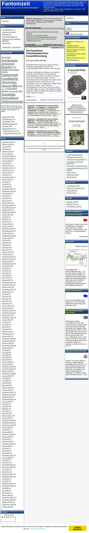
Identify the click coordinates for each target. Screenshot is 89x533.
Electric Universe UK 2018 (76, 58)
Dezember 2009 (7, 338)
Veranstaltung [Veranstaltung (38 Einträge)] (10, 97)
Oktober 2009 (7, 343)
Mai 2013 (5, 245)
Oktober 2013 (7, 233)
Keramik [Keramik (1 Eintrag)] (3, 89)
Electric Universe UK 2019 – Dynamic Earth (76, 50)
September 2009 (8, 345)
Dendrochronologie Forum (76, 188)
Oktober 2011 (7, 287)
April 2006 (5, 430)
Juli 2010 (5, 322)
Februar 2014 (6, 224)
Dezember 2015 (7, 189)
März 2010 (5, 331)
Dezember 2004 (7, 444)
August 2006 (6, 427)
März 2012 (5, 278)
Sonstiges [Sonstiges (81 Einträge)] (8, 94)
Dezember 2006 (7, 420)
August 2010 (6, 320)
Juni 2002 (5, 469)
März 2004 (5, 453)
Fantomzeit (16, 4)
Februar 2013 (6, 252)
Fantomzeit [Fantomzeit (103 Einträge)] (9, 75)
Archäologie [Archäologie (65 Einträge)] (9, 60)
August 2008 (6, 376)
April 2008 (5, 383)
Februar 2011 (6, 306)
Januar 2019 (6, 154)
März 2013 (5, 250)
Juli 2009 (5, 350)
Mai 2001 (5, 481)
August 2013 (6, 238)
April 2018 (5, 163)
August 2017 (6, 172)
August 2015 (6, 193)
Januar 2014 (6, 226)
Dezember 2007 (7, 392)
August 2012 (6, 266)
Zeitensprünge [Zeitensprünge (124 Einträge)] (12, 101)
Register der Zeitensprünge (76, 108)
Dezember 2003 (7, 455)
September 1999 (8, 504)
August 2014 (6, 214)
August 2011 (6, 292)
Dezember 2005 (7, 434)
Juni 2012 (5, 271)
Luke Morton (18, 108)
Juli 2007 (5, 404)
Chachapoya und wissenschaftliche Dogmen (41, 37)
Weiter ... (55, 115)
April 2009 (5, 357)
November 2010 (7, 313)
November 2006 (7, 423)
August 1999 (6, 507)
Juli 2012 (5, 268)
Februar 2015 (6, 203)
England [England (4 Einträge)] (4, 72)
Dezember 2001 (7, 474)
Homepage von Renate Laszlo (77, 166)
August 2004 (6, 446)
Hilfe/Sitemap (40, 22)
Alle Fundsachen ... (73, 60)
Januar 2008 (6, 390)
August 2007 (6, 402)
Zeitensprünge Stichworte (76, 110)
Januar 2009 (6, 364)
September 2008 (8, 373)
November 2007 (7, 395)
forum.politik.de (72, 190)
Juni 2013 (5, 243)
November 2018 (7, 158)
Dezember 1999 (7, 497)
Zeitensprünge (43, 46)
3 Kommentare (31, 100)
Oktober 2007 (7, 397)
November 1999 (7, 500)
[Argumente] (83, 236)
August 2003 (6, 458)
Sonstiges (5, 126)
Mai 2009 (5, 355)
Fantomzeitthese (49, 20)
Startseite (5, 21)
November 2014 (7, 207)
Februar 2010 (6, 334)
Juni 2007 (5, 406)
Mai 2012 (5, 273)
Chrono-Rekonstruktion (75, 155)
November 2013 (7, 231)
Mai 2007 (5, 409)
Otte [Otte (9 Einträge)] (20, 91)
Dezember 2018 (7, 156)
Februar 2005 (6, 441)
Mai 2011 (5, 299)
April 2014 (5, 221)
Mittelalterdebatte (8, 124)
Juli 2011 (5, 294)
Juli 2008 (5, 378)
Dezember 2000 (7, 483)
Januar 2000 (6, 495)
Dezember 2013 (7, 228)
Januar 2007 (6, 418)
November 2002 (7, 467)
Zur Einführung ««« (8, 30)
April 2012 (5, 275)
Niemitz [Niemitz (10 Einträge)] (4, 91)
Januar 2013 (6, 254)
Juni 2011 (5, 296)
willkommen (37, 18)
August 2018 (6, 161)
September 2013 (8, 236)
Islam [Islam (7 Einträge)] (20, 86)
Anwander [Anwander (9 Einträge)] (6, 57)
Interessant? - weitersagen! (11, 47)
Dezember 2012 (7, 257)
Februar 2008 (6, 387)
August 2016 (6, 179)
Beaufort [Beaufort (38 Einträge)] (6, 67)
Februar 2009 (6, 362)
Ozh (44, 149)
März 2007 (5, 413)
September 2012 (8, 264)
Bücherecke (6, 43)
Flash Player (11, 109)
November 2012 (7, 259)
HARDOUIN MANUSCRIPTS (77, 159)
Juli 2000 (5, 488)
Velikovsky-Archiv (73, 175)
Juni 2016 (5, 184)
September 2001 (8, 476)
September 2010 (8, 317)
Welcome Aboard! (74, 34)
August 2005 (6, 437)
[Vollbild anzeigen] (81, 246)
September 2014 (8, 212)
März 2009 (5, 359)
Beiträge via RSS (72, 202)
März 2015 (5, 200)
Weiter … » (30, 96)
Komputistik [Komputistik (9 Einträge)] (11, 89)
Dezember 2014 (7, 205)
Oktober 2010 (7, 315)
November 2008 (7, 369)
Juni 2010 (5, 324)
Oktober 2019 (7, 144)
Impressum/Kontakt (9, 32)
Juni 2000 (5, 490)
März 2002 (5, 472)
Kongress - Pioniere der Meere (37, 35)
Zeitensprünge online (33, 40)
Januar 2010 (6, 336)
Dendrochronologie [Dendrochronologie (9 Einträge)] (10, 70)
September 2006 (8, 425)
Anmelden (70, 18)
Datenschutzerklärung (9, 37)
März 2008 (5, 385)
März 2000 (5, 493)
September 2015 (8, 191)
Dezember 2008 (7, 366)
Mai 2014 (5, 219)
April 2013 (5, 247)
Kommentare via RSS (74, 206)
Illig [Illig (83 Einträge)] (14, 85)
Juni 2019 (5, 147)
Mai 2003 (5, 460)
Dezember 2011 (7, 282)
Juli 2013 (5, 240)
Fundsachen (6, 122)
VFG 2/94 (38, 67)
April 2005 (5, 439)
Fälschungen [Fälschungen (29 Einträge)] (9, 82)
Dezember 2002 (7, 465)
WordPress (43, 148)
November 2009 (7, 341)
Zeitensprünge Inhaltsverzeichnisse (77, 106)
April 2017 (5, 175)
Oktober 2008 (7, 371)
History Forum (71, 193)
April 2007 (5, 411)
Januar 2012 (6, 280)
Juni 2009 (5, 352)
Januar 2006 (6, 432)
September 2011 (8, 289)
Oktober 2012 (7, 261)
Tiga (51, 148)
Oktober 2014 (7, 210)
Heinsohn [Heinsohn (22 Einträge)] (6, 85)
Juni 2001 (5, 479)
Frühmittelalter (33, 46)
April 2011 (5, 301)
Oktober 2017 (7, 170)
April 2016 (5, 186)
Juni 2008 (5, 380)
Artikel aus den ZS (9, 131)
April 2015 (5, 198)
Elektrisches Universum (75, 157)
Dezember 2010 (7, 310)
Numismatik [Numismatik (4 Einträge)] (13, 91)
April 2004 (5, 451)
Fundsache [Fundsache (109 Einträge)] (9, 79)
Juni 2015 (5, 196)
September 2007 (8, 399)
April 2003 (5, 462)
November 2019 (7, 142)
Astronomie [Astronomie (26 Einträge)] (8, 63)
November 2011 (7, 285)
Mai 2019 (5, 149)
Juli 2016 (5, 182)
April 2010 (5, 329)
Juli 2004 (5, 448)
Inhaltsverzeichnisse (10, 133)
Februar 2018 (6, 165)
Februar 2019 (6, 151)
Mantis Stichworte (76, 112)
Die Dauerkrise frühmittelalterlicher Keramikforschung (37, 53)
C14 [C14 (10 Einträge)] (14, 67)
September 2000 (8, 486)
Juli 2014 (5, 217)
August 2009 (6, 348)
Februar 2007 (6, 416)
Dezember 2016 (7, 177)
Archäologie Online (73, 186)
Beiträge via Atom (73, 204)
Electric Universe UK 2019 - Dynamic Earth (41, 39)
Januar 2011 (6, 308)
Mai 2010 (5, 327)
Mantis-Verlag (71, 172)
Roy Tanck (7, 108)
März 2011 (5, 303)
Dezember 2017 (7, 168)
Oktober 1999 (7, 502)
